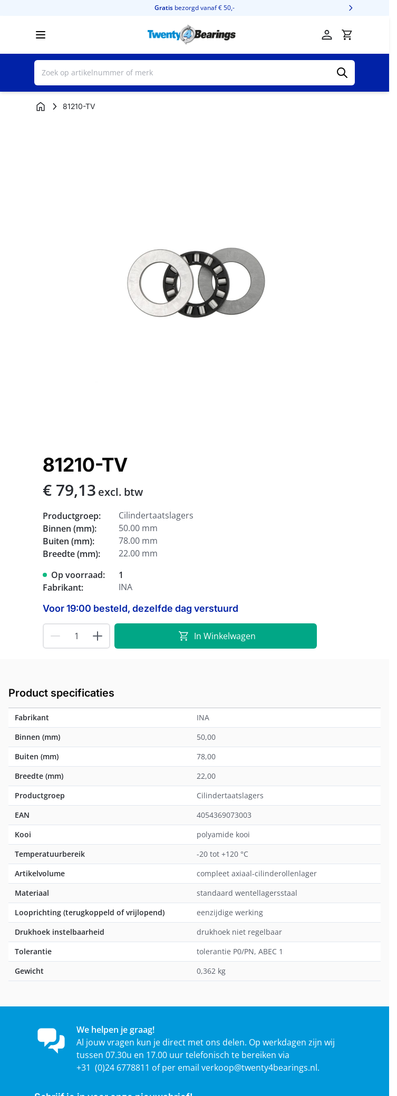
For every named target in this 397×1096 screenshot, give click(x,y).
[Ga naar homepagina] (40, 106)
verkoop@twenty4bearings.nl (259, 1067)
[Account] (327, 35)
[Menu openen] (40, 34)
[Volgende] (350, 8)
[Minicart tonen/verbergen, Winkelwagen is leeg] (347, 35)
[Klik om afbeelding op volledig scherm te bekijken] (194, 281)
